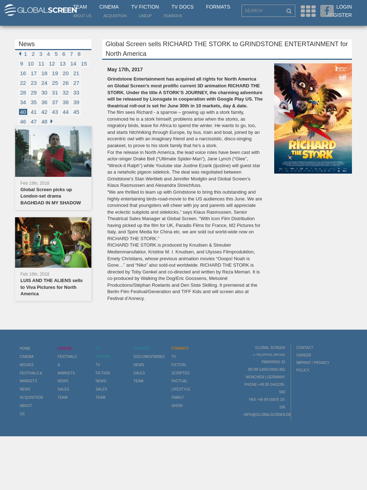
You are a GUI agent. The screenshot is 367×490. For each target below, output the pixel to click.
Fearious (173, 16)
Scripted (180, 373)
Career (303, 355)
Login (344, 7)
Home (25, 348)
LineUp (145, 16)
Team (80, 7)
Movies (27, 365)
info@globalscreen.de (267, 415)
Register (339, 15)
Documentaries (149, 357)
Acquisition (115, 16)
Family (177, 397)
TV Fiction (145, 7)
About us (82, 16)
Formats (218, 7)
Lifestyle (180, 389)
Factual (179, 381)
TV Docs (182, 7)
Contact (305, 348)
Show (176, 406)
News (25, 389)
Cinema (109, 7)
